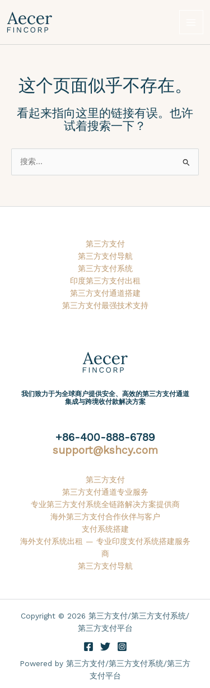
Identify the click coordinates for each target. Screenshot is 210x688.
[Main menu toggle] (191, 22)
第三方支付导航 (105, 256)
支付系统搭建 (105, 528)
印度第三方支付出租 (105, 280)
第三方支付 (105, 243)
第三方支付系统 (105, 268)
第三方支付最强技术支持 (105, 305)
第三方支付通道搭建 (105, 293)
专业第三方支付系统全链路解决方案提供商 (105, 504)
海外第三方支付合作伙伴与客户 (105, 516)
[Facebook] (88, 646)
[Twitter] (105, 646)
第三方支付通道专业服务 (105, 491)
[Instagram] (122, 646)
